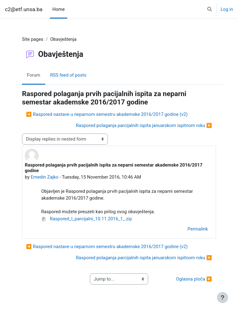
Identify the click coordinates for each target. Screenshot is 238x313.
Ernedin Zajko (45, 177)
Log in (227, 9)
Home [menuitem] (58, 9)
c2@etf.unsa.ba (23, 9)
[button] (209, 9)
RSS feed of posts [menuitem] (68, 75)
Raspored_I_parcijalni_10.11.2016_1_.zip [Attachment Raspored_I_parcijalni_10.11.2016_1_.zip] (86, 219)
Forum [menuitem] (33, 75)
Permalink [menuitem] (197, 229)
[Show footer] (222, 297)
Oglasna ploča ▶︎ (194, 279)
